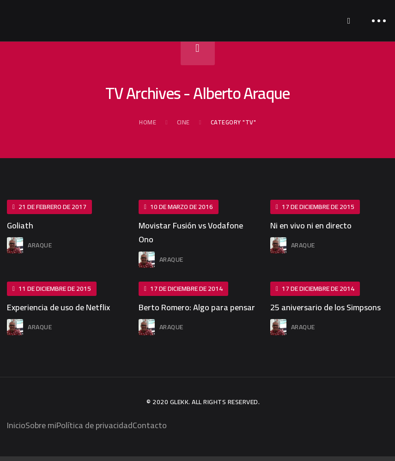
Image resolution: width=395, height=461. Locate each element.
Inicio (16, 425)
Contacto (150, 425)
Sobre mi (40, 425)
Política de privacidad (94, 425)
